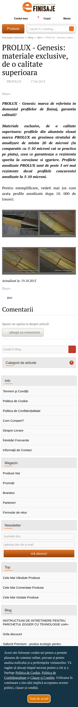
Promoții (8, 483)
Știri (9, 297)
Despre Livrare (13, 430)
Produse (13, 28)
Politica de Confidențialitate (22, 411)
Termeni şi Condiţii (15, 391)
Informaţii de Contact (17, 450)
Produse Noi (11, 473)
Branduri (9, 493)
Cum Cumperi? (13, 420)
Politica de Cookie (15, 401)
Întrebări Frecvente (16, 440)
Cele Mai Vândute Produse (21, 577)
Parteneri (9, 502)
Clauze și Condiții (42, 677)
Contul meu (17, 18)
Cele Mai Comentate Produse (23, 587)
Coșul (42, 18)
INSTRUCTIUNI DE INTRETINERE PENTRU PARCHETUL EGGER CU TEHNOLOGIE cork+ (36, 622)
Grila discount (12, 634)
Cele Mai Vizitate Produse (21, 597)
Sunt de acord (39, 698)
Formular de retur (15, 512)
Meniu (64, 18)
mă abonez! (39, 553)
